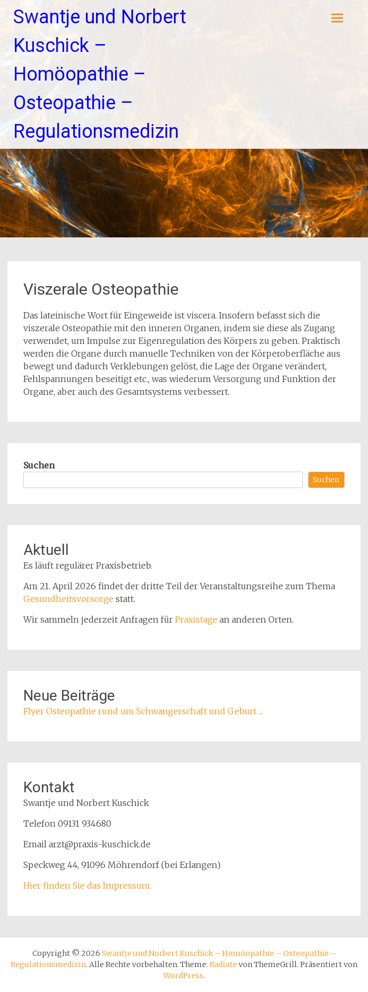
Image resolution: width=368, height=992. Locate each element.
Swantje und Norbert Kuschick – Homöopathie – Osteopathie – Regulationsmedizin (99, 74)
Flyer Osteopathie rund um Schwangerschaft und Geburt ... (142, 711)
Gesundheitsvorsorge (68, 599)
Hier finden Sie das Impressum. (87, 885)
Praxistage (196, 619)
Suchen (39, 465)
